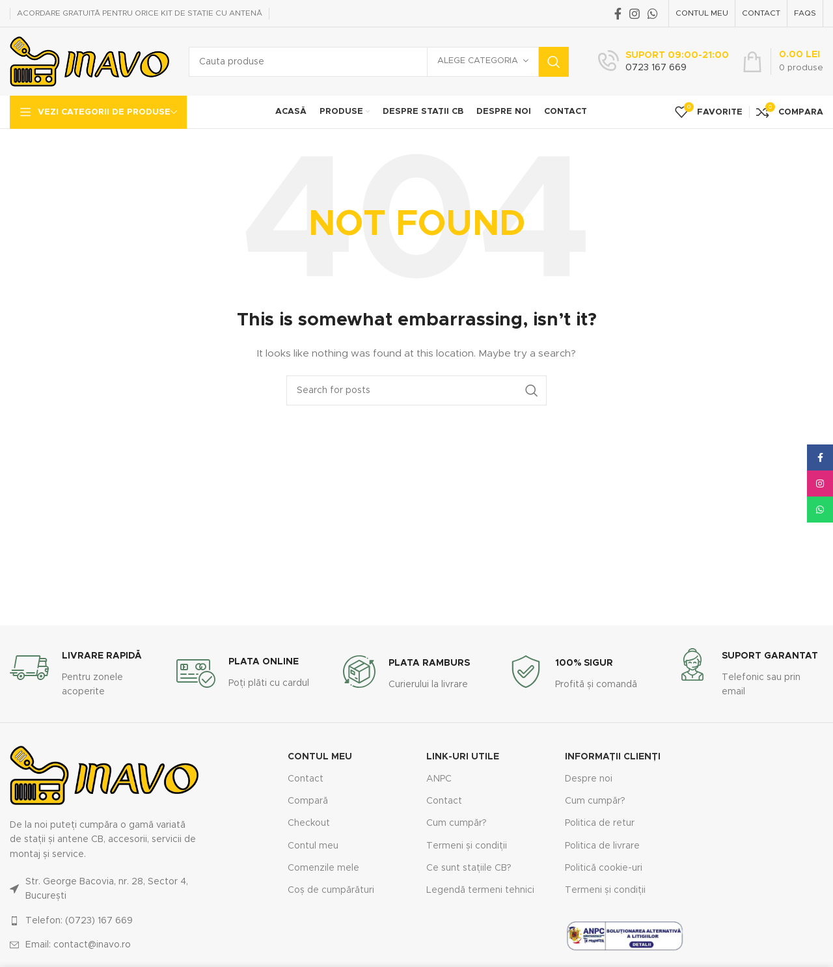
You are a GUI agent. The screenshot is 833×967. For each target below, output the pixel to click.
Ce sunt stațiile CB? (469, 868)
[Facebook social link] (617, 13)
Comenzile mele (323, 868)
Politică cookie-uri (603, 868)
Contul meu (313, 846)
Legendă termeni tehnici (480, 890)
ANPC (439, 778)
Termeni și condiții (466, 846)
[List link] (104, 889)
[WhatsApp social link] (653, 13)
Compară (308, 801)
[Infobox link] (663, 61)
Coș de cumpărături (331, 890)
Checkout (309, 823)
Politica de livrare (602, 846)
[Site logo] (89, 61)
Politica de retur (600, 823)
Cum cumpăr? (456, 823)
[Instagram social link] (634, 13)
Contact (305, 778)
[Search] (379, 62)
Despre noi (588, 778)
